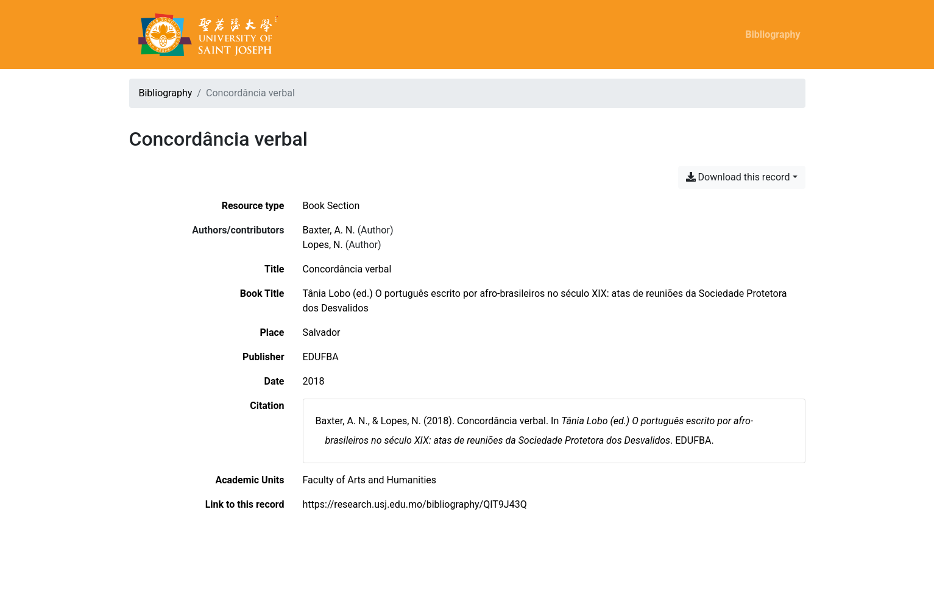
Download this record (738, 177)
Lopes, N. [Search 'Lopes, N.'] (323, 245)
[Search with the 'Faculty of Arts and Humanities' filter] (370, 480)
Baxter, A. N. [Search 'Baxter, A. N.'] (329, 230)
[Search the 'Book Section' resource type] (331, 205)
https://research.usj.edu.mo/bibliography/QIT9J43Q (415, 504)
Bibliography (772, 34)
